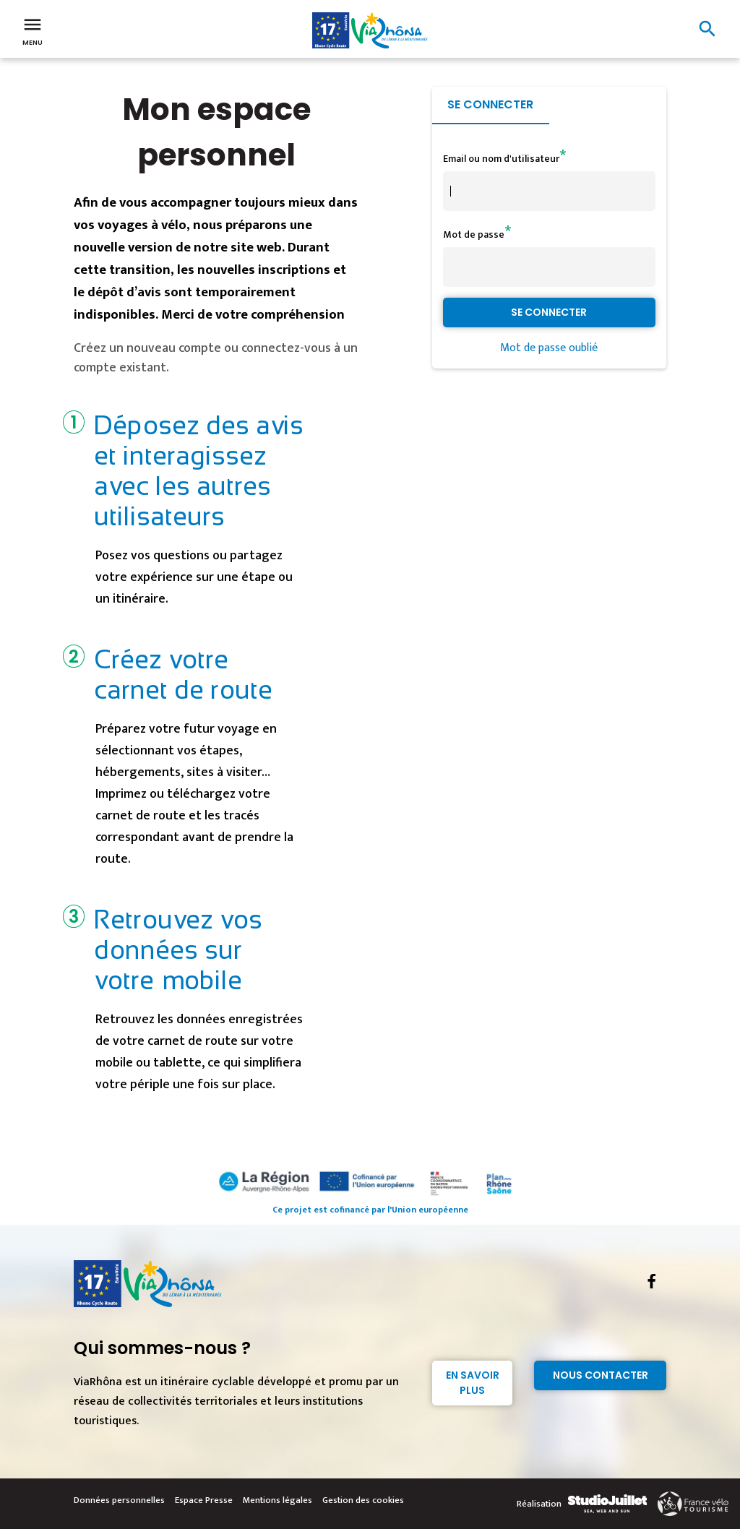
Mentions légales (277, 1500)
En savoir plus (472, 1382)
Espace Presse (204, 1500)
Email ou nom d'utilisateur (501, 158)
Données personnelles (119, 1500)
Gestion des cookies (363, 1500)
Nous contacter (600, 1375)
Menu (32, 30)
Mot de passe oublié (549, 348)
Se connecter (490, 104)
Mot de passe (473, 234)
